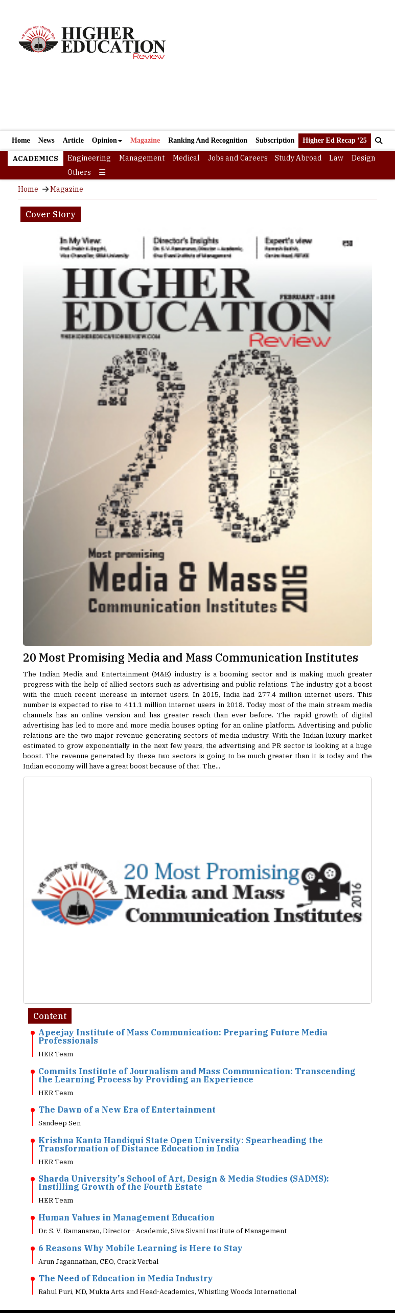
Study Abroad (298, 158)
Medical (186, 158)
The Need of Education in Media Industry (125, 1278)
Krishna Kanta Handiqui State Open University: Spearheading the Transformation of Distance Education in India (180, 1144)
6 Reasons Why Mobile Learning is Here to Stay (140, 1248)
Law (336, 158)
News (46, 140)
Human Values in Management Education (126, 1217)
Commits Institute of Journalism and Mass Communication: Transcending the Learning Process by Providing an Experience (197, 1075)
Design (364, 158)
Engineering (89, 158)
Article (73, 140)
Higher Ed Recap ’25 (334, 140)
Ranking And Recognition (207, 140)
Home (21, 140)
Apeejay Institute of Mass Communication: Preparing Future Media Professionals (183, 1036)
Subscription (274, 140)
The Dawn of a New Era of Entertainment (127, 1109)
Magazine (145, 140)
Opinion (107, 140)
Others (79, 172)
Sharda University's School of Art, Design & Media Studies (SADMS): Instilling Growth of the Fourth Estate (183, 1182)
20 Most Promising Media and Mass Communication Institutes (190, 657)
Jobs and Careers (238, 158)
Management (142, 158)
